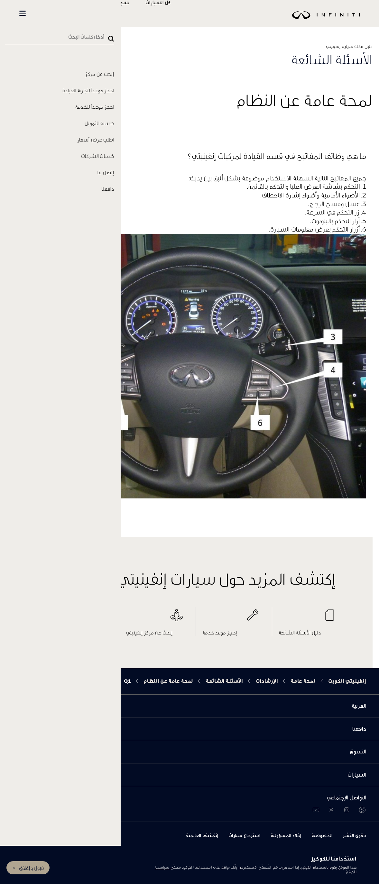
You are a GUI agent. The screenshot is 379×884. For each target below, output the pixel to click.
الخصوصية (321, 835)
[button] (22, 13)
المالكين (103, 13)
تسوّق (142, 13)
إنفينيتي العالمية (202, 835)
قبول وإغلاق (31, 868)
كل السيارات (177, 13)
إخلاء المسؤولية (286, 835)
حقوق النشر (354, 835)
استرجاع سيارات (244, 835)
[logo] (205, 20)
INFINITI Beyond (54, 13)
